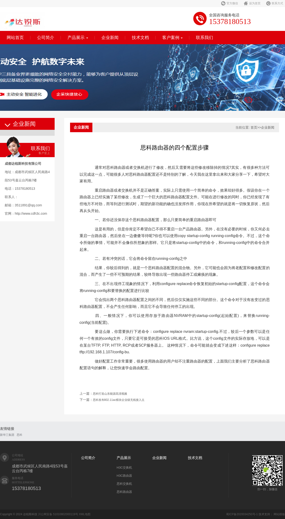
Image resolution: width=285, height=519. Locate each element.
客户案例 (172, 37)
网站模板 (279, 514)
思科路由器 (124, 492)
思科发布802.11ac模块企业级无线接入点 (118, 400)
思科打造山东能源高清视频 (110, 393)
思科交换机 (124, 483)
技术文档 (140, 37)
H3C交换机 (124, 467)
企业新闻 (110, 37)
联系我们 (204, 37)
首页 (254, 127)
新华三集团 (7, 435)
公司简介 (45, 37)
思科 (19, 435)
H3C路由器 (124, 475)
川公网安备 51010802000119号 (58, 514)
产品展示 (77, 37)
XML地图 (84, 514)
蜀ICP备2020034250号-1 (242, 514)
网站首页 (15, 37)
